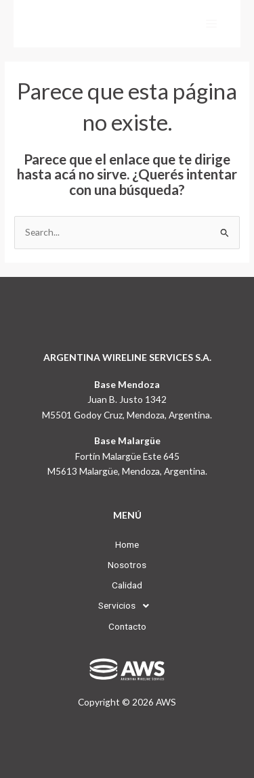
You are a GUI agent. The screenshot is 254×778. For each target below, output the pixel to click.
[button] (127, 606)
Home (127, 544)
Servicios (127, 606)
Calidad (127, 585)
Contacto (127, 626)
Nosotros (127, 564)
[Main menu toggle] (212, 24)
